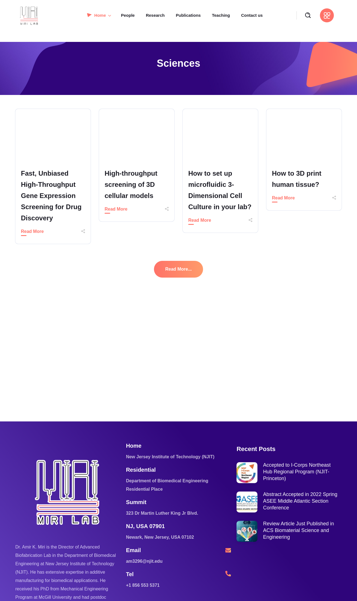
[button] (308, 15)
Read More (32, 231)
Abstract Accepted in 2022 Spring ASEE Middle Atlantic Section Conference (300, 501)
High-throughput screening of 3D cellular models (131, 184)
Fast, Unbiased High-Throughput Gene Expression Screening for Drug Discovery (51, 196)
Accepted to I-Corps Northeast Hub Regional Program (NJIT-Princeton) (297, 471)
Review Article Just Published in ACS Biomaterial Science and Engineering (298, 530)
